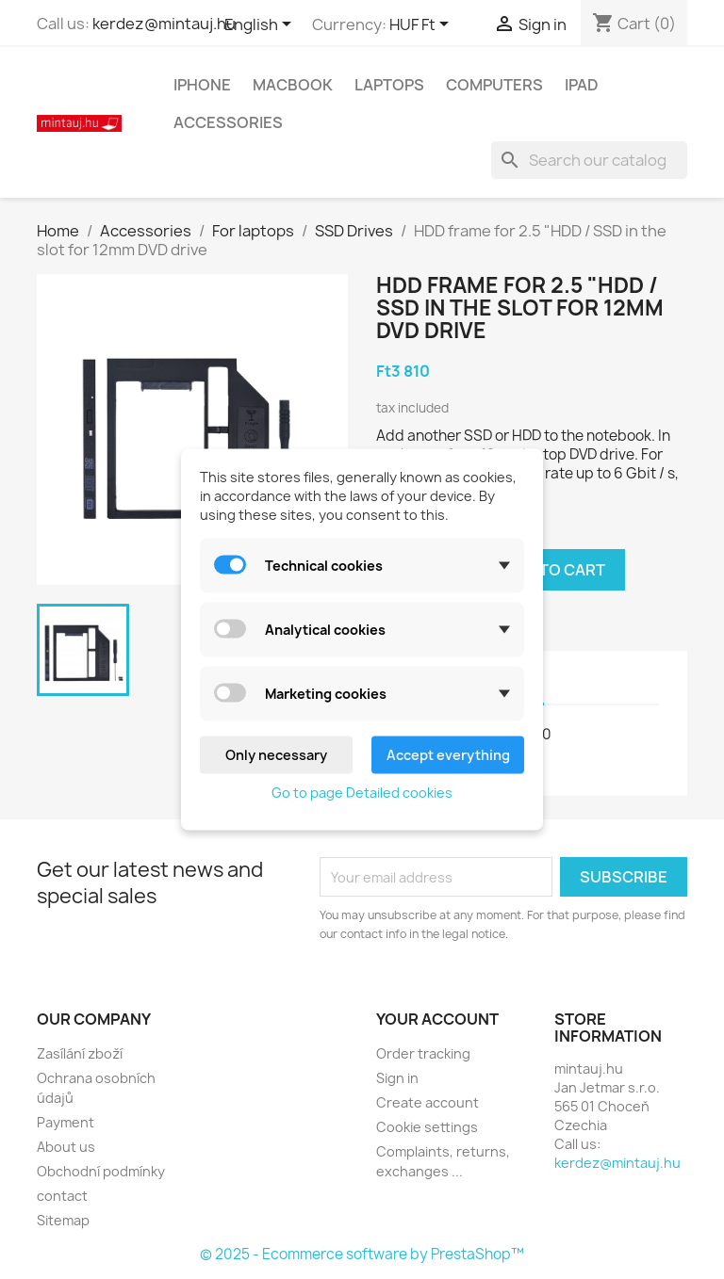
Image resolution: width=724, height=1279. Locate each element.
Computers (494, 84)
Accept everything (448, 755)
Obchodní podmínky (101, 1171)
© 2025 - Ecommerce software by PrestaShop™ (362, 1254)
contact (62, 1196)
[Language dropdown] (261, 25)
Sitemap (63, 1220)
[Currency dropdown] (422, 25)
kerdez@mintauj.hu (164, 23)
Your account (437, 1019)
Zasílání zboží (80, 1053)
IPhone (202, 84)
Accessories (228, 122)
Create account (427, 1102)
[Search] (589, 160)
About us (66, 1147)
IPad (582, 84)
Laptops (389, 84)
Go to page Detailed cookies (362, 792)
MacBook (293, 84)
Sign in (397, 1078)
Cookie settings (427, 1127)
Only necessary (276, 755)
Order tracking (423, 1053)
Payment (65, 1122)
